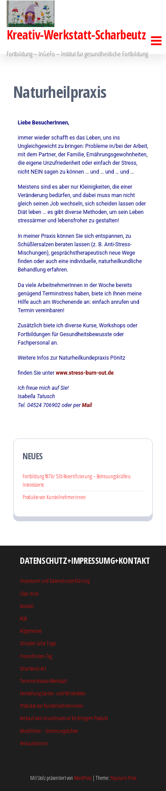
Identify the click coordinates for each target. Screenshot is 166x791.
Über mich (29, 593)
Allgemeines (31, 631)
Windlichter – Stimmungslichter (49, 731)
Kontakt (27, 606)
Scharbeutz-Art (33, 668)
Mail (87, 405)
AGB (23, 618)
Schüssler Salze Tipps (38, 643)
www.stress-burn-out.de (85, 373)
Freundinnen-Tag (36, 656)
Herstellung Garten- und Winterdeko (52, 693)
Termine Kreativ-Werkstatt (43, 681)
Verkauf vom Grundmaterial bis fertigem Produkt (64, 718)
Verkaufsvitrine (33, 743)
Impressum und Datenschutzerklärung (55, 581)
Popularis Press (123, 778)
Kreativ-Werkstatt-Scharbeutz (76, 34)
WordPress (83, 778)
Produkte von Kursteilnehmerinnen (54, 497)
